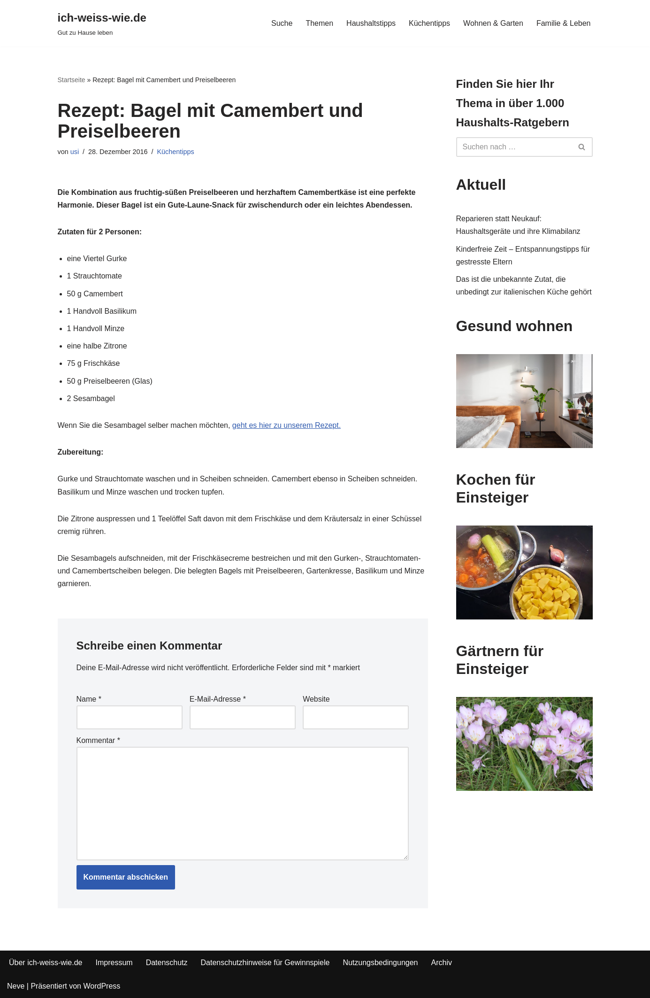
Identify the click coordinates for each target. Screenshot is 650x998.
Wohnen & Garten (493, 23)
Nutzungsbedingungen (380, 963)
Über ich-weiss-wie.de (46, 963)
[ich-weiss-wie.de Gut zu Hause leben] (102, 23)
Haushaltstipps (371, 23)
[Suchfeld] (514, 147)
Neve (15, 986)
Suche (281, 23)
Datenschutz (167, 963)
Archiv (441, 963)
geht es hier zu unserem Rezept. (286, 425)
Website (316, 699)
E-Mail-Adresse (218, 699)
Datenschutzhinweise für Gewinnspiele (265, 963)
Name (88, 699)
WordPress (101, 986)
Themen (319, 23)
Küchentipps (429, 23)
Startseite (71, 80)
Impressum (114, 963)
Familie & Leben (563, 23)
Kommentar (98, 740)
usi (74, 151)
